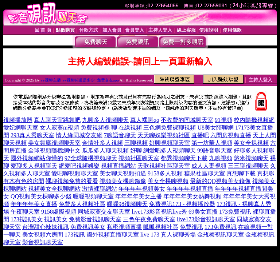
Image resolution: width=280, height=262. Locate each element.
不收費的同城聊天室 (187, 120)
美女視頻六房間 (42, 234)
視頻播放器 (17, 120)
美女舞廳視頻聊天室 (54, 143)
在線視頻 (130, 127)
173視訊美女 (27, 219)
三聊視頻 (136, 143)
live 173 (149, 234)
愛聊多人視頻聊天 (34, 166)
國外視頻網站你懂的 (37, 158)
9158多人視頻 (165, 173)
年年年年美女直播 (34, 204)
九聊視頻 (220, 158)
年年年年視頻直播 (190, 189)
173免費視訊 (235, 212)
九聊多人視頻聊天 (105, 120)
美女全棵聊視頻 (168, 181)
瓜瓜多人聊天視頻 (105, 150)
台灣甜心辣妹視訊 (45, 227)
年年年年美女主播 (138, 196)
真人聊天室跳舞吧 (57, 120)
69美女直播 (203, 212)
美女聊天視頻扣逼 (123, 173)
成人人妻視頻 (208, 166)
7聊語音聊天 (120, 135)
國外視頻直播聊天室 (112, 234)
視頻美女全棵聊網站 (54, 189)
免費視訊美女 (87, 227)
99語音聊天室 (214, 150)
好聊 (136, 150)
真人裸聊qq (144, 120)
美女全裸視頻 (251, 143)
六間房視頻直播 (230, 135)
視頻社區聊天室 (138, 158)
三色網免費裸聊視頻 (169, 127)
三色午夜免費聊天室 (149, 219)
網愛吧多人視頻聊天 (169, 150)
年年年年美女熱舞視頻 (192, 196)
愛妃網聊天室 (20, 127)
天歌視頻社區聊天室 (163, 166)
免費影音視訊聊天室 (95, 219)
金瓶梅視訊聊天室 (220, 234)
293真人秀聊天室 (32, 135)
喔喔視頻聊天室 (93, 196)
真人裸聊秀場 (178, 234)
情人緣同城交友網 (79, 135)
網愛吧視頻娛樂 (79, 166)
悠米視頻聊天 (251, 158)
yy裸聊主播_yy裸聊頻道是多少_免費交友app (80, 80)
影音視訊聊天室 (42, 242)
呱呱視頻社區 (160, 227)
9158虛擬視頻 (58, 212)
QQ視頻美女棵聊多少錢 (41, 196)
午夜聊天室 (25, 212)
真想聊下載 (241, 173)
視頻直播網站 (118, 166)
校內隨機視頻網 (254, 120)
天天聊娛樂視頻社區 (163, 135)
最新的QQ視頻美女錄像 (220, 181)
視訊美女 (55, 219)
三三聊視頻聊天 (248, 166)
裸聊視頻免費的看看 (72, 181)
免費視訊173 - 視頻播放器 (182, 204)
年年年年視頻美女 (141, 189)
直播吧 (200, 135)
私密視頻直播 (124, 227)
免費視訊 (191, 227)
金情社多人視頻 (102, 143)
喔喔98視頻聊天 (127, 204)
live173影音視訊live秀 (159, 212)
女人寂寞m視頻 (59, 127)
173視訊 (75, 234)
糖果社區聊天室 (204, 173)
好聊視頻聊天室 (169, 143)
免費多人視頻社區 (82, 204)
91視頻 (223, 120)
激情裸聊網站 (99, 189)
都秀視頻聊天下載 (184, 158)
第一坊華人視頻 (211, 143)
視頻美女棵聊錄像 (123, 181)
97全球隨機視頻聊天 (91, 158)
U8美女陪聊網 (215, 127)
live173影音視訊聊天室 (206, 219)
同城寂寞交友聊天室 (104, 212)
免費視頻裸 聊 (99, 127)
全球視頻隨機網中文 (54, 150)
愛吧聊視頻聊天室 (74, 173)
